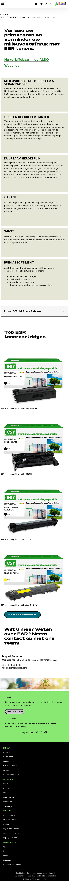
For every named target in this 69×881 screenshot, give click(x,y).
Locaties (6, 761)
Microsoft (7, 856)
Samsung (7, 860)
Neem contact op (15, 711)
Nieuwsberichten (10, 766)
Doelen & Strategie (11, 775)
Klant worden (8, 797)
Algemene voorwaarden (25, 876)
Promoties (7, 802)
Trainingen (7, 806)
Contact (6, 788)
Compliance (8, 757)
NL (51, 4)
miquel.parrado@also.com (14, 668)
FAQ (5, 793)
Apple (5, 847)
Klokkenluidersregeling (46, 876)
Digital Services (10, 815)
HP (4, 851)
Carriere (6, 752)
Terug (5, 14)
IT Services (8, 824)
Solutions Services (11, 833)
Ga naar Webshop (22, 615)
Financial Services (10, 820)
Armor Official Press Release (22, 311)
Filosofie (6, 770)
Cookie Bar (20, 873)
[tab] (34, 311)
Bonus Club (8, 784)
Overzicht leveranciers (12, 865)
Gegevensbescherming (37, 873)
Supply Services (10, 838)
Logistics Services (11, 829)
